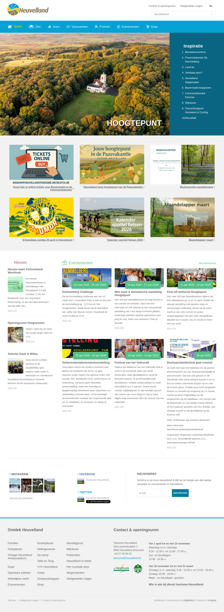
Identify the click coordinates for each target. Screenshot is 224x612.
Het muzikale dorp (78, 566)
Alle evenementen (207, 263)
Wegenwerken (75, 572)
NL (210, 6)
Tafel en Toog (45, 560)
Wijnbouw (190, 103)
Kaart (11, 566)
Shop (153, 26)
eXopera (212, 600)
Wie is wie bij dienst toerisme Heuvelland (176, 584)
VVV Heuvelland (47, 566)
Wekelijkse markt (18, 578)
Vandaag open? (194, 72)
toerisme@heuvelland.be (127, 558)
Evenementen (130, 26)
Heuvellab (190, 118)
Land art (189, 67)
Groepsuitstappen (48, 578)
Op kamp (43, 555)
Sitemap (12, 600)
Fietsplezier (15, 549)
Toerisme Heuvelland (97, 480)
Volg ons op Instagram (21, 498)
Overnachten (79, 26)
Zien (38, 26)
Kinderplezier (45, 543)
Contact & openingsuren (162, 6)
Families (13, 543)
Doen (56, 26)
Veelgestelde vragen (191, 6)
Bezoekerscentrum (195, 52)
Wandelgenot (75, 543)
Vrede (40, 572)
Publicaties (73, 555)
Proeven (104, 26)
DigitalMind (188, 600)
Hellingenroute (46, 549)
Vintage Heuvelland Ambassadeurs (20, 556)
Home (18, 26)
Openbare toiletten (19, 572)
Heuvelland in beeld (79, 560)
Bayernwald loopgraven (198, 87)
